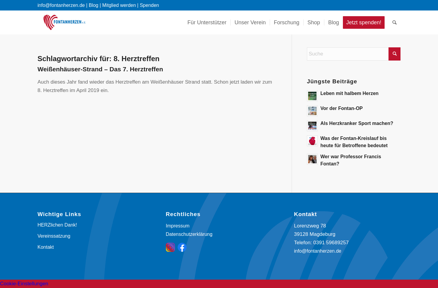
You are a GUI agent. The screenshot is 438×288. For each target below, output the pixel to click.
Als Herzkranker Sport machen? (356, 123)
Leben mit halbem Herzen (349, 93)
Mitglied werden (119, 5)
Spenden (149, 5)
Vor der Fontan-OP (341, 108)
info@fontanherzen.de (317, 251)
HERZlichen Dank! (57, 224)
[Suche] (394, 22)
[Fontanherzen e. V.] (65, 22)
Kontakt (46, 247)
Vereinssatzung (54, 236)
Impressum (178, 225)
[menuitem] (207, 22)
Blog (93, 5)
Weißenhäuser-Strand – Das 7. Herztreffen (100, 69)
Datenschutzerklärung (189, 234)
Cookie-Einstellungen (24, 284)
